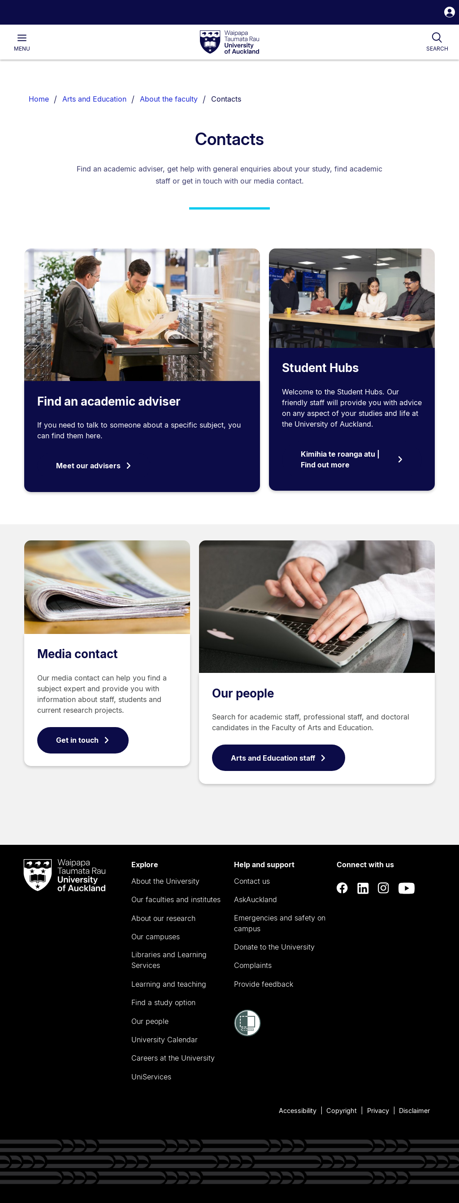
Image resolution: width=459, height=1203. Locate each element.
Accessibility (297, 1110)
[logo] (229, 42)
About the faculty (169, 98)
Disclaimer (414, 1110)
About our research (163, 918)
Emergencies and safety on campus (279, 923)
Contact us (252, 881)
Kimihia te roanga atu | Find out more (352, 459)
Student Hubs (320, 368)
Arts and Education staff (278, 757)
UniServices (151, 1076)
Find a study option (163, 1002)
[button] (449, 13)
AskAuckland (255, 899)
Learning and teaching (168, 984)
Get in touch (83, 740)
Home (39, 98)
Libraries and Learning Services (169, 960)
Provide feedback (263, 984)
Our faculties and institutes (176, 899)
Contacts (226, 98)
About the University (165, 881)
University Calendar (164, 1039)
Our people (243, 693)
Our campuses (155, 936)
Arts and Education (94, 98)
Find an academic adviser (109, 401)
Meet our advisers (94, 465)
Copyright (341, 1110)
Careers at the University (173, 1057)
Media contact (77, 654)
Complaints (253, 965)
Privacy (378, 1110)
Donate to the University (274, 946)
